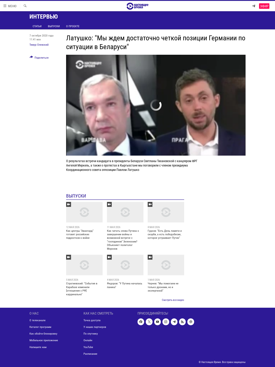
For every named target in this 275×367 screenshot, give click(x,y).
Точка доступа (91, 320)
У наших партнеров (94, 327)
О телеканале (37, 320)
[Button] (39, 58)
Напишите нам (37, 347)
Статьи (37, 26)
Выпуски (54, 26)
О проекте (72, 26)
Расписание (90, 353)
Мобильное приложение (43, 340)
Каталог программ (40, 327)
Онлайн (87, 340)
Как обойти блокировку (43, 333)
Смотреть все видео (173, 300)
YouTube (88, 347)
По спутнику (90, 333)
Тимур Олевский (39, 44)
